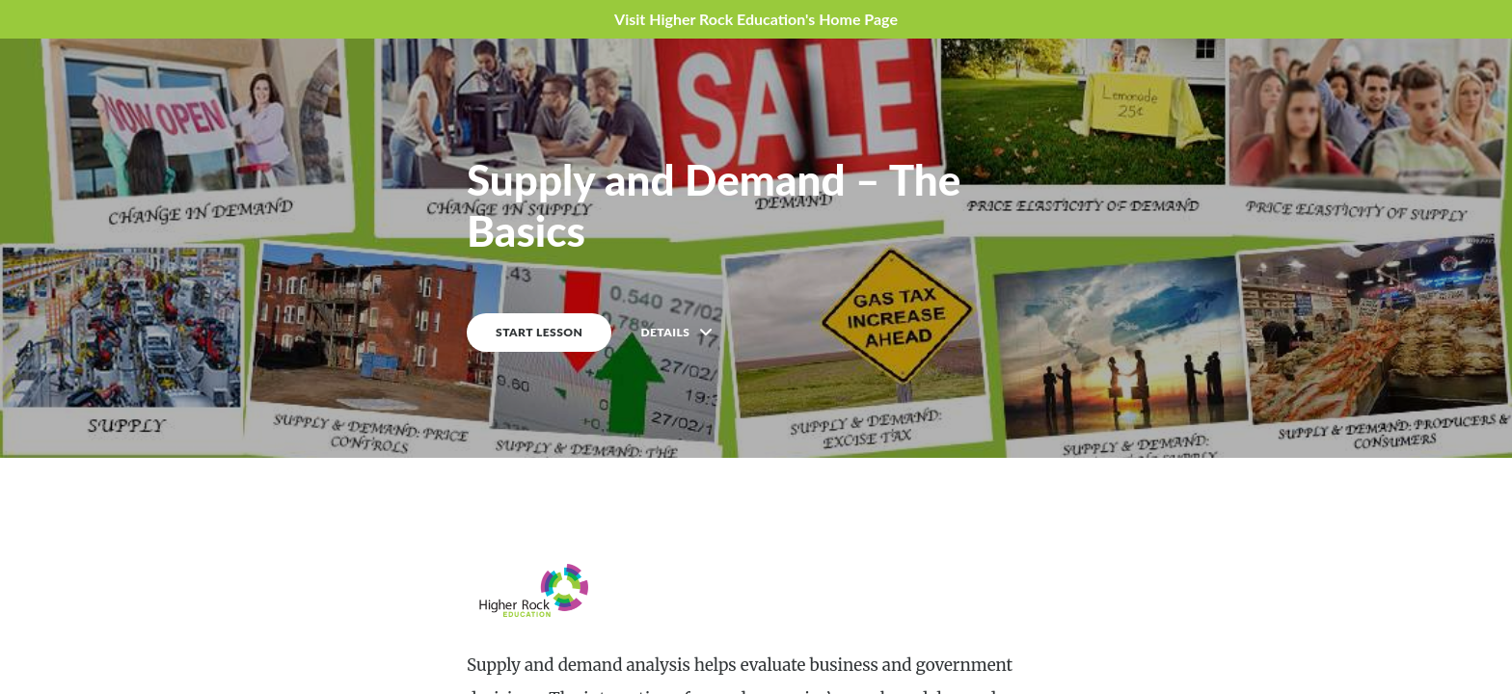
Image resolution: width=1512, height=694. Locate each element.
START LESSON (539, 332)
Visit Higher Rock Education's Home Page (756, 19)
